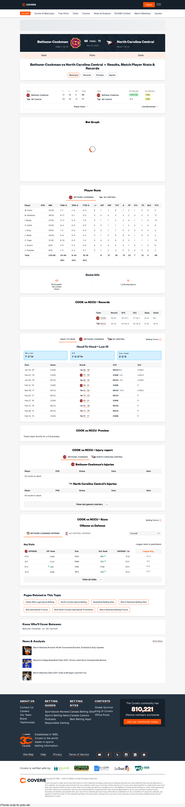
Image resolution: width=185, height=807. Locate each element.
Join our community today (142, 721)
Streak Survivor (104, 707)
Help (43, 754)
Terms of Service (79, 754)
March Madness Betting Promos (114, 609)
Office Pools (102, 714)
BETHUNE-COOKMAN (75, 457)
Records (87, 75)
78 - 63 (86, 395)
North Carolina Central (135, 41)
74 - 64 (86, 375)
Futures (86, 13)
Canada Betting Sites (82, 711)
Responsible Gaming (57, 722)
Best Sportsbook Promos (37, 609)
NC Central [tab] (107, 197)
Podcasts (50, 719)
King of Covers (104, 711)
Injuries (158, 13)
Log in (149, 4)
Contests (102, 701)
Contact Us (26, 707)
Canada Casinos (79, 715)
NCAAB (25, 13)
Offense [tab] (42, 533)
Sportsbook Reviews (57, 711)
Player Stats (79, 106)
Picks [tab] (92, 55)
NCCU (103, 323)
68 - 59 (86, 380)
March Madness (142, 13)
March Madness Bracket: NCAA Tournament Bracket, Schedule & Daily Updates (68, 647)
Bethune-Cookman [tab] (81, 197)
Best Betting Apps (80, 719)
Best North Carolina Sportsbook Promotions (73, 609)
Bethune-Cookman (52, 41)
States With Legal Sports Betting (40, 602)
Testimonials (27, 722)
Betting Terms (153, 339)
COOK (103, 318)
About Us (27, 701)
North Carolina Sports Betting (74, 602)
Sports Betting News (57, 715)
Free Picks (63, 13)
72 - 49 (86, 411)
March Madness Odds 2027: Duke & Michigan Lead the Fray (59, 673)
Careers (24, 711)
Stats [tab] (44, 55)
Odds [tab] (141, 55)
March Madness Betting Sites (134, 602)
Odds (75, 13)
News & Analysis (102, 13)
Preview (100, 75)
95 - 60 (86, 390)
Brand (23, 718)
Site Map (28, 754)
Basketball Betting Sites (103, 602)
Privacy (57, 754)
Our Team (25, 714)
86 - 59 (86, 370)
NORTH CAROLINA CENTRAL (107, 457)
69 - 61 (86, 400)
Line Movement (149, 106)
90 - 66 (86, 406)
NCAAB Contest (122, 13)
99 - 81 (86, 385)
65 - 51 (86, 416)
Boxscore (73, 75)
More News (158, 641)
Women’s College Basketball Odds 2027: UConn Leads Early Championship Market (69, 660)
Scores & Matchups (44, 13)
